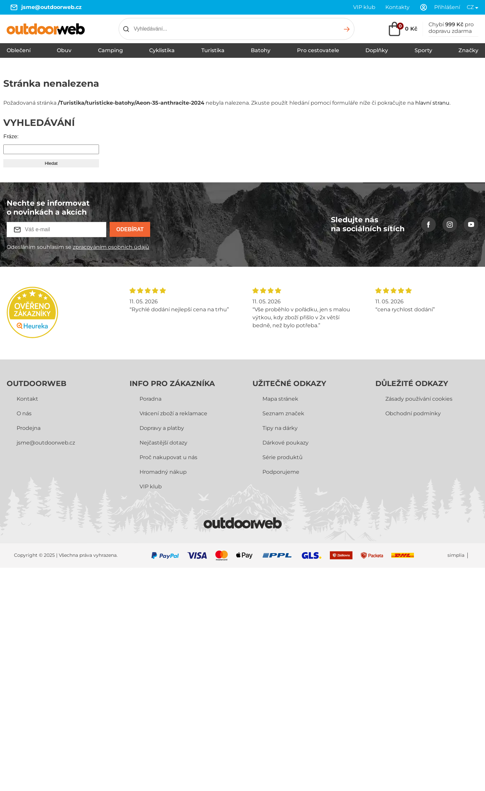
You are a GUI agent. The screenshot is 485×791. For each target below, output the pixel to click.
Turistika (213, 50)
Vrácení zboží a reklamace (173, 413)
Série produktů (282, 457)
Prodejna (29, 428)
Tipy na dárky (280, 428)
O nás (24, 413)
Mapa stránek (280, 399)
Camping (110, 50)
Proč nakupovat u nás (168, 457)
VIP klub (364, 7)
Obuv (64, 50)
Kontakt (27, 399)
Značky (468, 50)
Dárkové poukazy (285, 443)
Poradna (150, 399)
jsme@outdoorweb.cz (51, 7)
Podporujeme (280, 472)
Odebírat (130, 229)
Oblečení (19, 50)
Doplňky (376, 50)
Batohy (260, 50)
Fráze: (10, 136)
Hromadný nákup (163, 472)
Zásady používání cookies (418, 399)
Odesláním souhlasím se (78, 247)
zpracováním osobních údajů (111, 247)
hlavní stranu (432, 103)
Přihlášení (447, 7)
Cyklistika (162, 50)
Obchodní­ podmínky (413, 413)
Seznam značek (283, 413)
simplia (455, 555)
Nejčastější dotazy (163, 443)
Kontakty (397, 7)
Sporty (423, 50)
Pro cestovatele (318, 50)
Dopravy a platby (162, 428)
